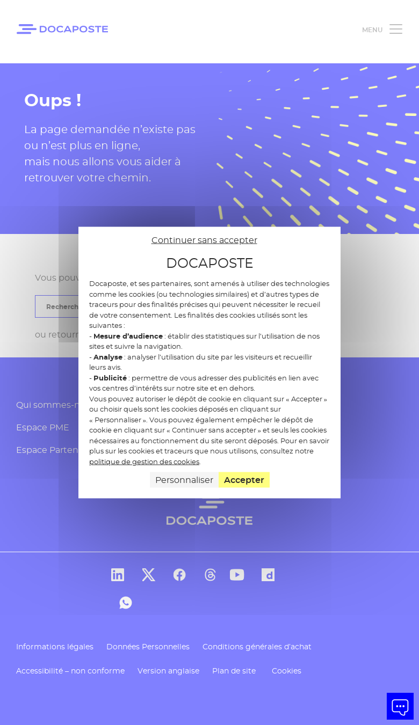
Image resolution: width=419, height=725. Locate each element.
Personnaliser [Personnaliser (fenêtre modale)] (184, 480)
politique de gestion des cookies (144, 461)
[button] (400, 706)
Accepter (244, 480)
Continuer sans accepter (204, 240)
